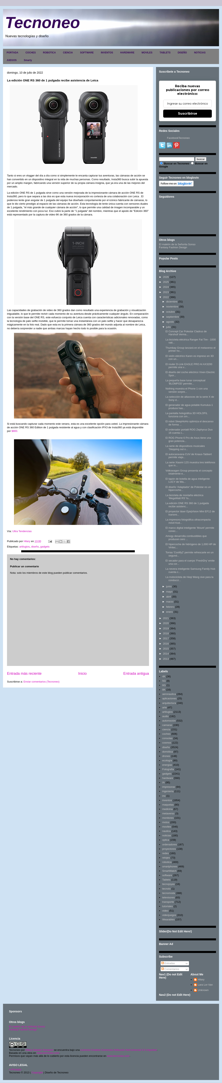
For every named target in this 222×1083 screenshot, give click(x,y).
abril (168, 596)
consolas (167, 738)
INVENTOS (107, 52)
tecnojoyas (168, 884)
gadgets (44, 546)
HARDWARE (127, 52)
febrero (170, 606)
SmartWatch (169, 870)
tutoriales (167, 906)
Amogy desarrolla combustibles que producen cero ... (186, 537)
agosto (170, 321)
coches (166, 733)
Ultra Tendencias (22, 531)
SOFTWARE (87, 52)
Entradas (168, 963)
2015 (166, 648)
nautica (166, 831)
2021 (166, 618)
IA (163, 782)
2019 (166, 628)
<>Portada (15, 1069)
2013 (166, 658)
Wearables (168, 919)
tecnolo (166, 888)
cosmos (166, 742)
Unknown (203, 990)
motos (165, 822)
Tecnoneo (42, 22)
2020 (166, 623)
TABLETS (165, 52)
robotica (166, 862)
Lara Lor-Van (205, 984)
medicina (167, 809)
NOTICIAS (199, 52)
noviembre (172, 306)
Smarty (28, 60)
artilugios (24, 546)
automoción (169, 720)
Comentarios (170, 969)
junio (169, 586)
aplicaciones (169, 698)
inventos (167, 800)
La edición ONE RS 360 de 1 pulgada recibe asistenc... (187, 505)
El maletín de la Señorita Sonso (177, 244)
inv (164, 795)
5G (164, 680)
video (165, 910)
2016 (166, 643)
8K (163, 689)
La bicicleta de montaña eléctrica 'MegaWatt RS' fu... (184, 497)
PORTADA (12, 52)
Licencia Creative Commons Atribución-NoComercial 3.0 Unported (118, 1049)
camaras (167, 725)
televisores (168, 897)
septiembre (172, 316)
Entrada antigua (136, 674)
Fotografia (168, 769)
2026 (166, 276)
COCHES (30, 52)
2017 (166, 638)
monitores (168, 817)
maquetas (168, 804)
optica (165, 839)
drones (166, 756)
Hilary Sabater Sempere (39, 1049)
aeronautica (169, 694)
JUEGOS (12, 60)
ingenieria (167, 791)
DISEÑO (182, 52)
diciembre (171, 301)
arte (164, 707)
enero (169, 611)
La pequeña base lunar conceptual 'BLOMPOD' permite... (185, 382)
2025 (166, 281)
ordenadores (169, 844)
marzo (169, 601)
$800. (14, 430)
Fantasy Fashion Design (173, 247)
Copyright (37, 1072)
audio (165, 716)
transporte (168, 901)
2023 (166, 292)
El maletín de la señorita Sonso (27, 1026)
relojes (166, 857)
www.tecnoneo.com (48, 1052)
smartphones (169, 866)
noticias (166, 835)
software (167, 875)
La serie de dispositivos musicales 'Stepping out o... (185, 447)
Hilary (201, 979)
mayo (169, 591)
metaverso (168, 813)
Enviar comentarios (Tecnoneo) (41, 681)
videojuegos (169, 915)
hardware (167, 778)
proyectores (169, 848)
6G (164, 685)
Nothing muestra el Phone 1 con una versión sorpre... (186, 390)
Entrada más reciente (24, 674)
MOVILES (147, 52)
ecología (167, 760)
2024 (166, 286)
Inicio (82, 674)
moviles (166, 826)
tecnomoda (168, 893)
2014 (166, 653)
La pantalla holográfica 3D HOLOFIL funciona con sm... (186, 415)
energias (167, 764)
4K (163, 676)
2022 (166, 297)
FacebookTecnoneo (178, 137)
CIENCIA (68, 52)
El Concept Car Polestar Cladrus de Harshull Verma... (186, 333)
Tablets (166, 879)
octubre (170, 311)
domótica (167, 751)
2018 (166, 633)
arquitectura (169, 703)
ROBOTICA (49, 52)
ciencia (166, 729)
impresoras (168, 786)
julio (168, 326)
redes (165, 853)
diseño (35, 546)
